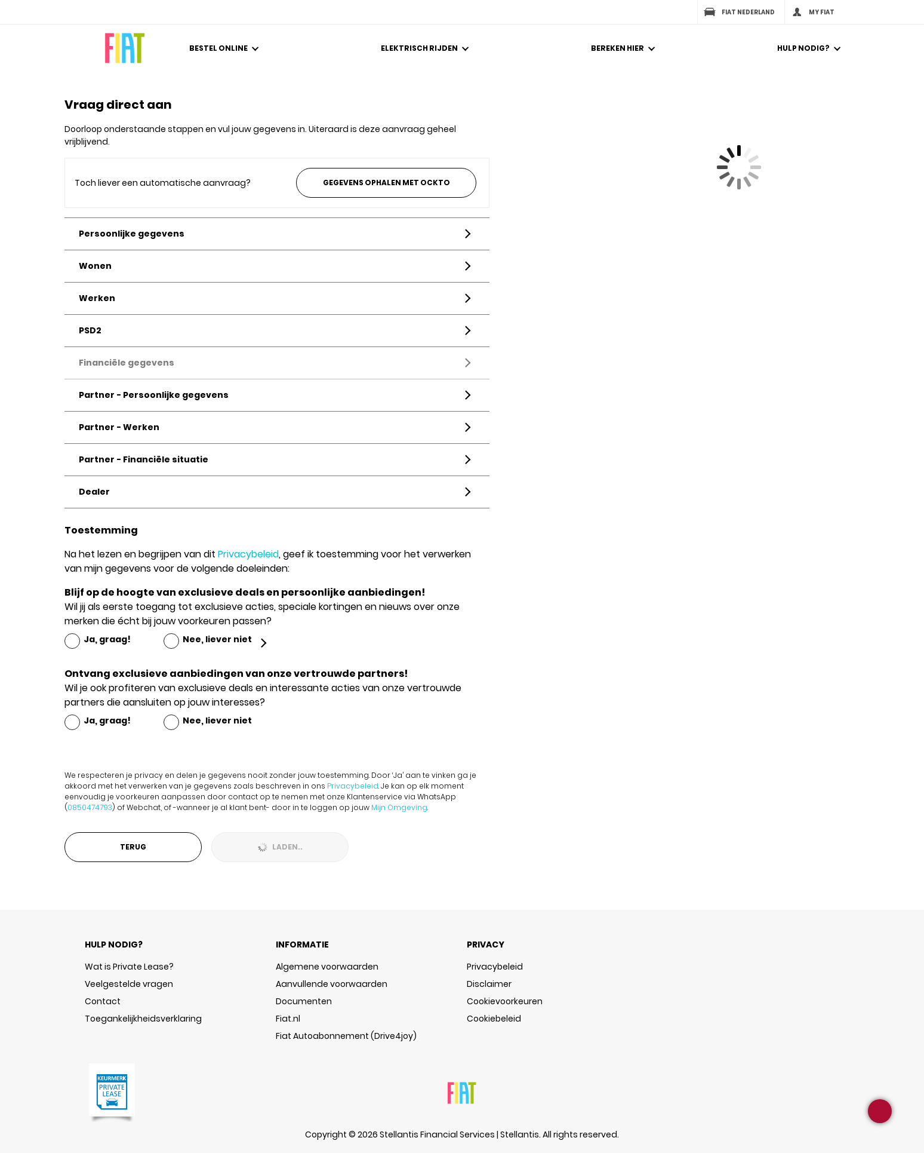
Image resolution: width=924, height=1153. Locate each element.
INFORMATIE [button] (302, 944)
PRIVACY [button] (485, 944)
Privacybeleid (248, 554)
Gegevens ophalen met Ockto (386, 182)
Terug (133, 847)
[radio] (97, 639)
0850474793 (89, 807)
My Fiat (812, 12)
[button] (225, 63)
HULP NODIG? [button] (114, 944)
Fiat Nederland (739, 12)
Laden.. (280, 847)
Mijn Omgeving (399, 807)
